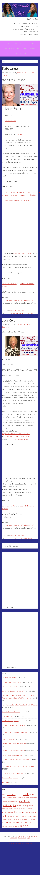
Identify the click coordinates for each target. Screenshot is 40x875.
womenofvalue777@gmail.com (18, 436)
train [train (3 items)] (13, 826)
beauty (12, 313)
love (30, 538)
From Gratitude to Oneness (11, 712)
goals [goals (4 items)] (16, 801)
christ (12, 538)
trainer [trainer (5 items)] (17, 826)
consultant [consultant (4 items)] (20, 797)
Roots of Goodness (8, 739)
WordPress (22, 838)
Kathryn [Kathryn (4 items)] (9, 812)
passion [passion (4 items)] (30, 816)
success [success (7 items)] (9, 826)
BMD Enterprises (28, 843)
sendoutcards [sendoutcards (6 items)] (19, 822)
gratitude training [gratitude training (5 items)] (24, 809)
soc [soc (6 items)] (26, 822)
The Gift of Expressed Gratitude (12, 755)
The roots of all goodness (10, 778)
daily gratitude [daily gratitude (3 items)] (33, 797)
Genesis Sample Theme (22, 836)
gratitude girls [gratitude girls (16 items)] (9, 805)
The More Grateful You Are (10, 686)
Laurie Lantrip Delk (9, 506)
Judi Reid (8, 320)
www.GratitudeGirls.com (22, 253)
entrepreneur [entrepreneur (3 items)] (5, 801)
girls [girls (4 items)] (13, 801)
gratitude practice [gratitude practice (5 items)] (13, 809)
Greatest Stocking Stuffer (10, 721)
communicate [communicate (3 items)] (5, 797)
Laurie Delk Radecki (9, 284)
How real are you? (8, 716)
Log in (28, 838)
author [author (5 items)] (4, 795)
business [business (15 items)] (11, 794)
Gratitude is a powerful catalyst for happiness (16, 759)
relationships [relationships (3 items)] (31, 819)
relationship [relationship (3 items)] (25, 819)
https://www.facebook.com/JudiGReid (16, 434)
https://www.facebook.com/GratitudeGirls (17, 300)
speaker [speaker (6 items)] (30, 822)
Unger (32, 313)
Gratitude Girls (20, 10)
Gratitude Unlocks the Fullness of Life (14, 743)
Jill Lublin (5, 782)
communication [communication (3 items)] (13, 797)
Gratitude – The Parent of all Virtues (13, 750)
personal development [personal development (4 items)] (9, 819)
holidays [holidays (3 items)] (4, 812)
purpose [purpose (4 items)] (19, 819)
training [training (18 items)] (24, 825)
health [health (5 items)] (33, 809)
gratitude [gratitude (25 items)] (24, 801)
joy (24, 313)
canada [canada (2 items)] (17, 794)
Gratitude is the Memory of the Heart (14, 725)
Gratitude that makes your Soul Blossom (15, 732)
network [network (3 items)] (25, 816)
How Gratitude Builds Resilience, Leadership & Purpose (20, 705)
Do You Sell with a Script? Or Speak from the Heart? (18, 766)
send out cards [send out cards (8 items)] (8, 822)
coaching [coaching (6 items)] (32, 794)
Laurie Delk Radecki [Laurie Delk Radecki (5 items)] (13, 816)
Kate (27, 313)
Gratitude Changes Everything (11, 682)
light (27, 538)
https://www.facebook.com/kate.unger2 (16, 200)
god (16, 538)
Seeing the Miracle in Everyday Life (13, 691)
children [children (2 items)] (20, 794)
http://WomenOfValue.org (18, 439)
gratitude (20, 538)
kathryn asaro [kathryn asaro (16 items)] (19, 812)
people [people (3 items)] (34, 816)
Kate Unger (10, 68)
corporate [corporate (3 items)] (26, 797)
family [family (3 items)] (10, 801)
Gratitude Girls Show (17, 311)
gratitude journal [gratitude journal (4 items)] (22, 806)
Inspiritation (19, 313)
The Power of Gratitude (9, 677)
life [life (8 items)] (21, 816)
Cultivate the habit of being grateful (13, 773)
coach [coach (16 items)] (26, 794)
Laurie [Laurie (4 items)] (28, 812)
